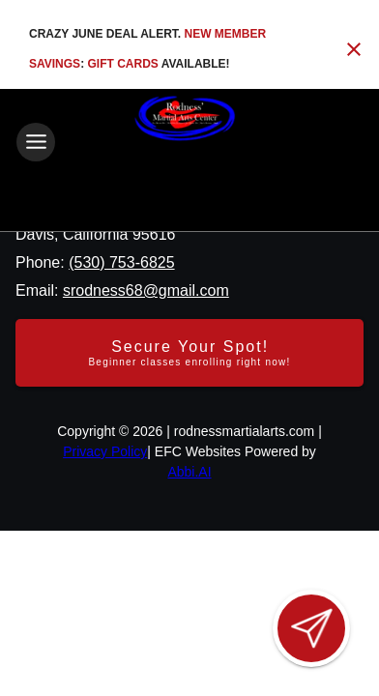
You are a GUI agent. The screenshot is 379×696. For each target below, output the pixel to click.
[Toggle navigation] (35, 142)
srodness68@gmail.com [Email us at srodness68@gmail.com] (146, 290)
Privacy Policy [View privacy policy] (105, 451)
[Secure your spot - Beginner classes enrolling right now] (189, 353)
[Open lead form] (311, 628)
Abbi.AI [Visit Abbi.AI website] (189, 471)
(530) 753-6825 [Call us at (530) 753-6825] (121, 262)
